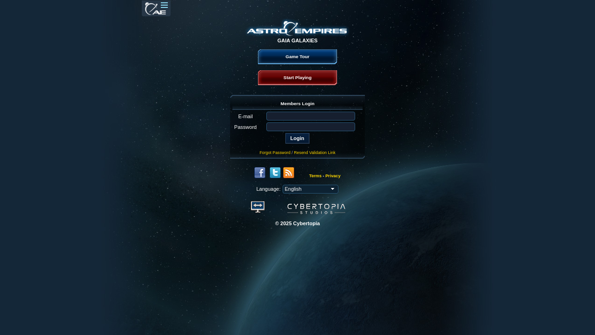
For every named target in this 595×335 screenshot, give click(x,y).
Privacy (333, 176)
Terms (315, 176)
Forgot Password (275, 152)
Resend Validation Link (314, 152)
